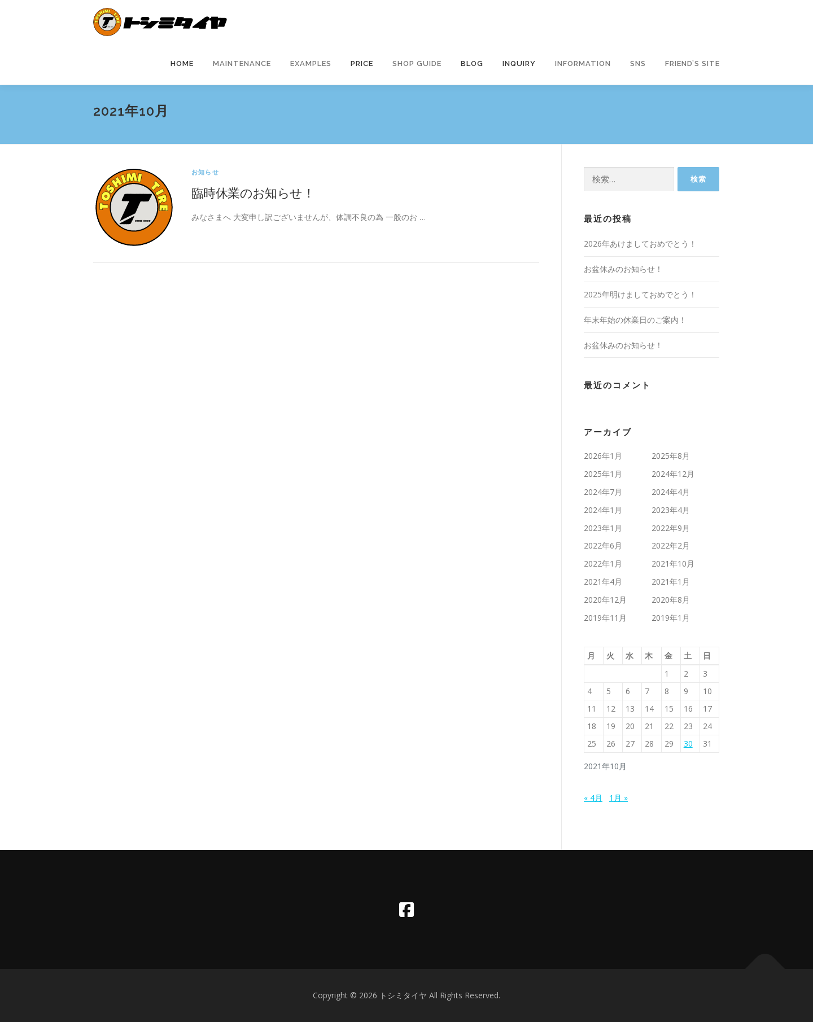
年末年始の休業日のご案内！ (635, 319)
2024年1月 (603, 510)
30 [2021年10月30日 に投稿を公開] (688, 743)
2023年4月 (671, 510)
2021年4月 (603, 581)
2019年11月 (605, 617)
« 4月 (593, 797)
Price (362, 63)
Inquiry (519, 63)
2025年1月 (603, 473)
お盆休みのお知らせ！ (623, 269)
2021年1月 (671, 581)
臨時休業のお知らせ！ (252, 192)
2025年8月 (671, 455)
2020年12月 (605, 599)
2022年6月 (603, 545)
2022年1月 (603, 563)
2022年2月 (671, 545)
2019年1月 (671, 617)
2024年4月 (671, 491)
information (583, 63)
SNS (638, 63)
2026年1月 (603, 455)
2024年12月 (673, 473)
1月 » (618, 797)
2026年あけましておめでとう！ (640, 243)
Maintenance (242, 63)
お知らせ (205, 172)
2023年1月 (603, 528)
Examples (310, 63)
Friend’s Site (692, 63)
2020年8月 (671, 599)
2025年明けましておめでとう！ (640, 294)
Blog (472, 63)
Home (182, 63)
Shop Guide (417, 63)
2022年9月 (671, 528)
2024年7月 (603, 491)
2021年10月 (673, 563)
